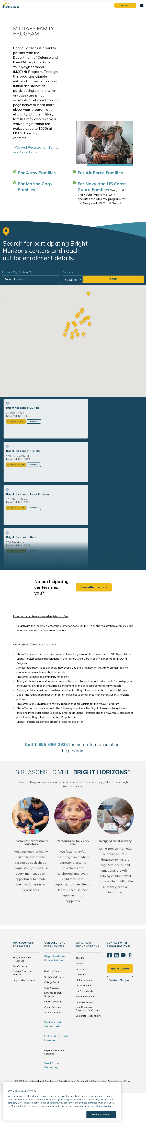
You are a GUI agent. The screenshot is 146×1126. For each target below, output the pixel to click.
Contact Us (125, 5)
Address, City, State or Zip (17, 272)
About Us (80, 991)
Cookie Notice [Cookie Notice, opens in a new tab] (103, 1106)
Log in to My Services (24, 1013)
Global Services (52, 1040)
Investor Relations (85, 1029)
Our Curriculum (20, 999)
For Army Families (37, 172)
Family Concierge (53, 1035)
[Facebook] (108, 987)
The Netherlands (84, 1024)
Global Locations (84, 1013)
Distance (98, 272)
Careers (80, 996)
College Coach (52, 1015)
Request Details (15, 455)
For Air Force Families (100, 172)
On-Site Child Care (54, 1010)
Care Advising (51, 1021)
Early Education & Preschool (22, 992)
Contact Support (120, 1010)
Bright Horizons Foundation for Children (88, 1042)
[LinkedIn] (114, 987)
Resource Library (84, 1035)
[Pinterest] (125, 987)
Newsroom (81, 1002)
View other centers (94, 620)
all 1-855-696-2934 (46, 778)
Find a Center (120, 998)
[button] (72, 355)
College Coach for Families (22, 1006)
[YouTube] (119, 987)
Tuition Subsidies (53, 1046)
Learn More (34, 455)
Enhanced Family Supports (53, 1028)
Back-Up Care (51, 1004)
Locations (81, 1007)
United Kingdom (84, 1018)
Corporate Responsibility (88, 1049)
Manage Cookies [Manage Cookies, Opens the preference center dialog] (99, 1114)
